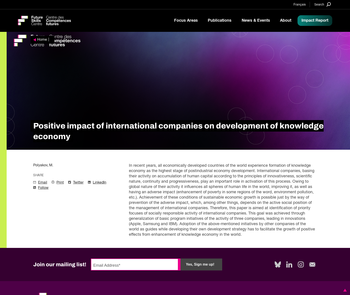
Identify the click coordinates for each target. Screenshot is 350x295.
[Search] (322, 4)
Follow (43, 188)
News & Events (256, 21)
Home (42, 40)
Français (300, 4)
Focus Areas (186, 21)
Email (42, 182)
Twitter (78, 182)
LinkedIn (99, 182)
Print (60, 182)
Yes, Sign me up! (200, 264)
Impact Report (314, 21)
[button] (344, 290)
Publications (219, 21)
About (285, 21)
